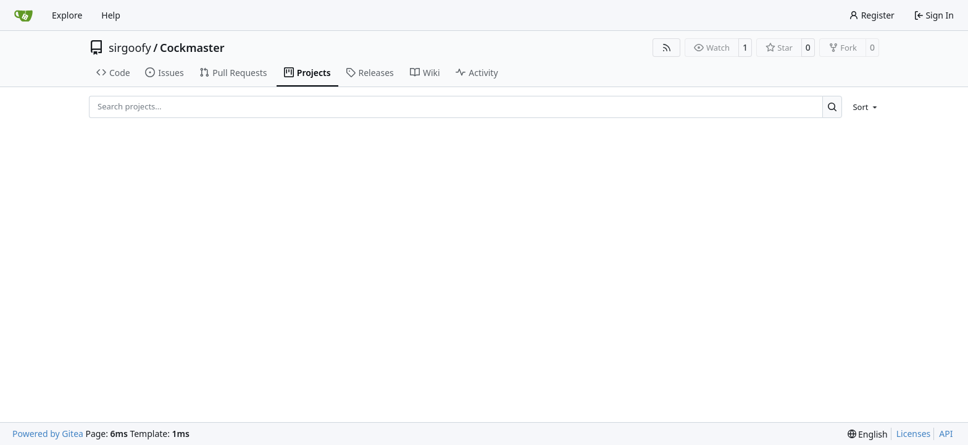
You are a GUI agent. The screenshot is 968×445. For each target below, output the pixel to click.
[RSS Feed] (667, 47)
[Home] (23, 15)
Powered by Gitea (47, 433)
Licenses (913, 433)
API (946, 433)
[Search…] (832, 106)
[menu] (862, 107)
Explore (67, 15)
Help (110, 15)
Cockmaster (192, 47)
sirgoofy (130, 47)
